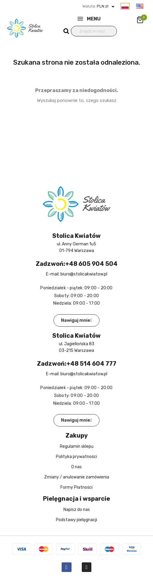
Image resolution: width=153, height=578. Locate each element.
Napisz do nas (76, 509)
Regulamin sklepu (76, 446)
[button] (76, 320)
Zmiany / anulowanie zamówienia (76, 477)
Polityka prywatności (76, 456)
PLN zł (106, 6)
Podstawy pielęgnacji (76, 519)
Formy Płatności (76, 487)
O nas (76, 466)
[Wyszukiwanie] (94, 31)
